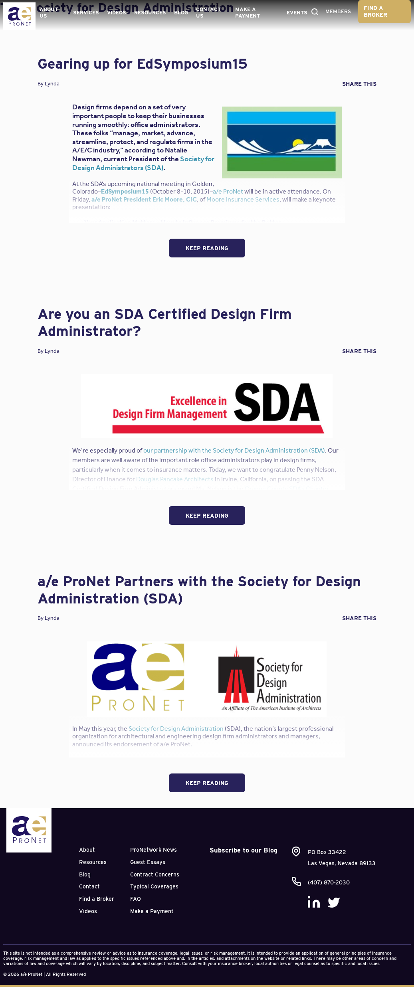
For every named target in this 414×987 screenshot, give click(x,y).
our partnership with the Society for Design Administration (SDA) (234, 450)
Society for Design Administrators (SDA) (143, 163)
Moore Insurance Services (242, 199)
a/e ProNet (228, 191)
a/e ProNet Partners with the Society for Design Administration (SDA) (199, 589)
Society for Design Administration (176, 728)
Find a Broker (375, 11)
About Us (49, 12)
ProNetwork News (153, 850)
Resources (150, 13)
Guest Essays (147, 862)
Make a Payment (247, 12)
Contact (89, 886)
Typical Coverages (154, 886)
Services (86, 13)
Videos (116, 13)
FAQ (135, 899)
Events (297, 13)
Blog (181, 13)
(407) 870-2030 (329, 882)
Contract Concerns (154, 874)
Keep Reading (207, 248)
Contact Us (208, 12)
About (87, 850)
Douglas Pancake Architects (175, 479)
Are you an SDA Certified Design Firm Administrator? (165, 322)
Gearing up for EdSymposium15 (143, 63)
